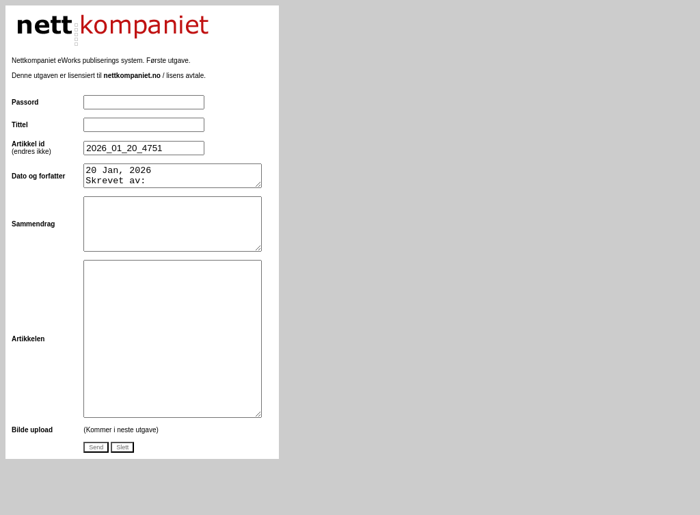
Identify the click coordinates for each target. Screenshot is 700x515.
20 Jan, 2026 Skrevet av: (173, 177)
